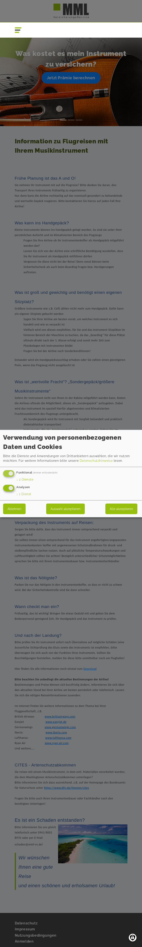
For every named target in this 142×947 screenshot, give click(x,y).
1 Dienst (23, 494)
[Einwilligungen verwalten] (132, 937)
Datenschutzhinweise (96, 460)
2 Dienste (25, 479)
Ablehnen (14, 508)
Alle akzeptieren (121, 508)
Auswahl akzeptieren (65, 508)
